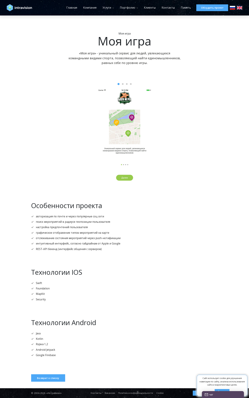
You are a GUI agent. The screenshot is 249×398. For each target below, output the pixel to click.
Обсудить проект (209, 8)
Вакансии (109, 393)
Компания (83, 7)
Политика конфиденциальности (136, 393)
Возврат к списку (49, 381)
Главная (65, 7)
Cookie (161, 393)
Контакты (161, 7)
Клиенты (143, 7)
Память (179, 7)
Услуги (100, 7)
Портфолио (121, 7)
